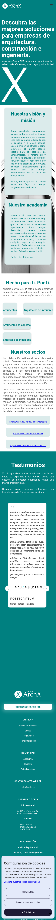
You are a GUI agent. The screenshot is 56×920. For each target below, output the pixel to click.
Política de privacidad (28, 847)
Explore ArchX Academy (22, 257)
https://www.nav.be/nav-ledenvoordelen (28, 422)
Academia (28, 759)
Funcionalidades (28, 741)
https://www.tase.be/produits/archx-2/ (28, 445)
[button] (51, 5)
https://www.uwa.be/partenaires (28, 433)
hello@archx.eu (28, 787)
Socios (28, 731)
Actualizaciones (28, 769)
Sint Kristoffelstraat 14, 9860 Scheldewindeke (28, 812)
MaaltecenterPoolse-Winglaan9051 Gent (28, 826)
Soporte (28, 764)
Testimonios (28, 736)
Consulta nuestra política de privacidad (22, 882)
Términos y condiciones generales (28, 852)
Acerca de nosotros (28, 725)
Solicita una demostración (28, 707)
